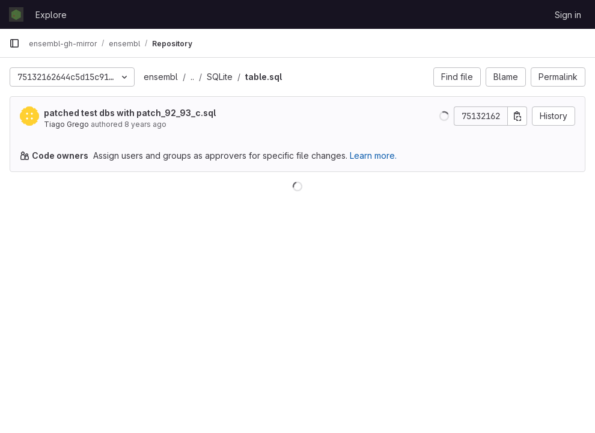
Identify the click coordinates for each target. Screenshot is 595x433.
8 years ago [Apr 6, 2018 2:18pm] (145, 124)
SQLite (220, 77)
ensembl (161, 77)
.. (192, 77)
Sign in (568, 15)
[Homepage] (16, 14)
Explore (51, 15)
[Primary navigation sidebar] (14, 43)
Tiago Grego (66, 124)
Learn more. (373, 155)
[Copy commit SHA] (517, 116)
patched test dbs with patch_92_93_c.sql (130, 113)
